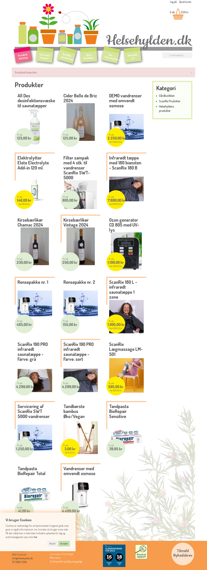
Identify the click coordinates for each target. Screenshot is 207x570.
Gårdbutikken (167, 96)
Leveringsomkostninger (61, 554)
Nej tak (52, 543)
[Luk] (191, 72)
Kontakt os (133, 56)
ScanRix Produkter (169, 101)
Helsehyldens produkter (166, 108)
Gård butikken (89, 56)
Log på (173, 1)
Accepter (64, 543)
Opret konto (185, 1)
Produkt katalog (23, 56)
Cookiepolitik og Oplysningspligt (66, 561)
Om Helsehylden (112, 57)
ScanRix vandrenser (67, 57)
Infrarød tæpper (45, 56)
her (35, 537)
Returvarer (55, 557)
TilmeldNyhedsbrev (182, 553)
